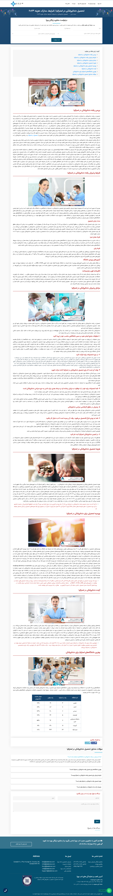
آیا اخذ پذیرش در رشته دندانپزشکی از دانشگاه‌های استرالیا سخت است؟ (84, 757)
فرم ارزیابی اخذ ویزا (82, 4)
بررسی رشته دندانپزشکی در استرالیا (87, 55)
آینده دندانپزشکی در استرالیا (89, 69)
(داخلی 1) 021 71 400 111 (79, 862)
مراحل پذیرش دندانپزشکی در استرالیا (86, 60)
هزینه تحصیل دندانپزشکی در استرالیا (86, 63)
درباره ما (73, 4)
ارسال (97, 821)
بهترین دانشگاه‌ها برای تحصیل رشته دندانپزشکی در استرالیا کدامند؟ (85, 769)
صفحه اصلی (73, 14)
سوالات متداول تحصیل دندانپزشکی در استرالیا (84, 74)
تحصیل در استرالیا (33, 135)
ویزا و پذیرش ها (91, 4)
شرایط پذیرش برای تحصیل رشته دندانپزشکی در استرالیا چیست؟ (86, 775)
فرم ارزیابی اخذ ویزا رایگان (21, 844)
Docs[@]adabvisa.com (48, 866)
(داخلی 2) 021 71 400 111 (79, 864)
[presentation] (88, 817)
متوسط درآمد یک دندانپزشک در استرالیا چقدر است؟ (89, 787)
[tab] (56, 760)
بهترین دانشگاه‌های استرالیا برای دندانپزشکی (84, 72)
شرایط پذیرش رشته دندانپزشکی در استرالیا (85, 58)
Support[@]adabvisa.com (49, 871)
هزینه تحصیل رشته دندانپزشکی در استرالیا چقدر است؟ (88, 781)
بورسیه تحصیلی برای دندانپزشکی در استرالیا (85, 66)
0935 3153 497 (77, 866)
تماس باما (67, 4)
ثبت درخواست (56, 40)
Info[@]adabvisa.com (48, 864)
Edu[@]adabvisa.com (48, 862)
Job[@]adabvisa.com (48, 869)
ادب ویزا (99, 4)
